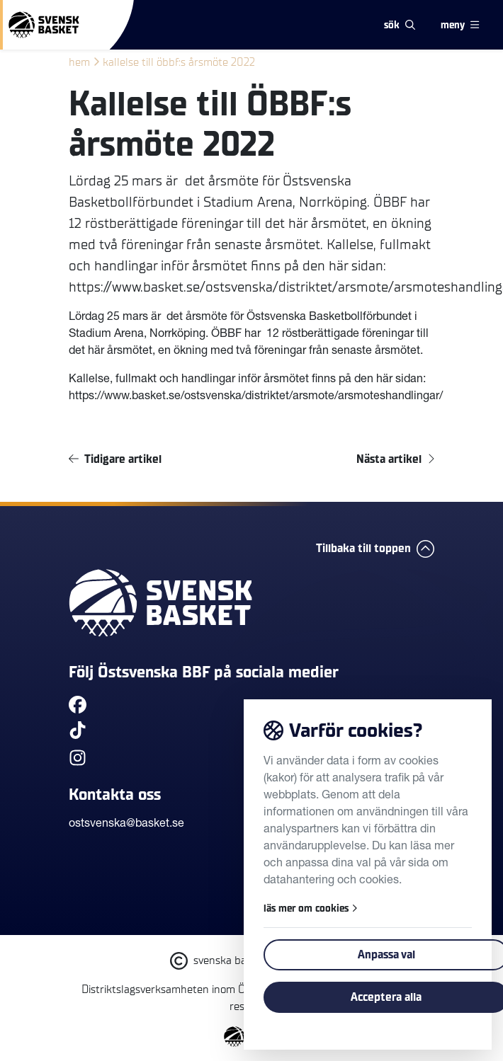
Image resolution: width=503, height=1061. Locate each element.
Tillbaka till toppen (375, 549)
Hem (79, 62)
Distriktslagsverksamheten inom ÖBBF (173, 989)
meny (460, 25)
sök (399, 25)
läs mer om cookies (311, 908)
